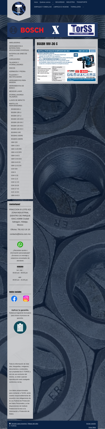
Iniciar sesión (91, 424)
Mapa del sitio (33, 424)
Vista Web (92, 427)
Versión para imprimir (18, 424)
